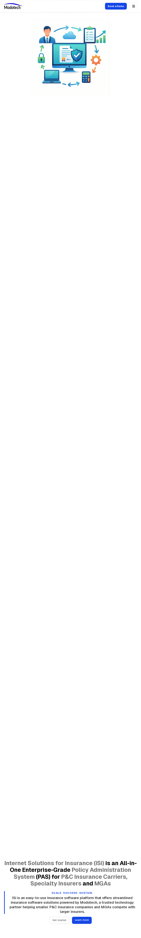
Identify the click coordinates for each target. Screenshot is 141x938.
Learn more (82, 920)
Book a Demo (116, 6)
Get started (59, 920)
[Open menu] (133, 6)
